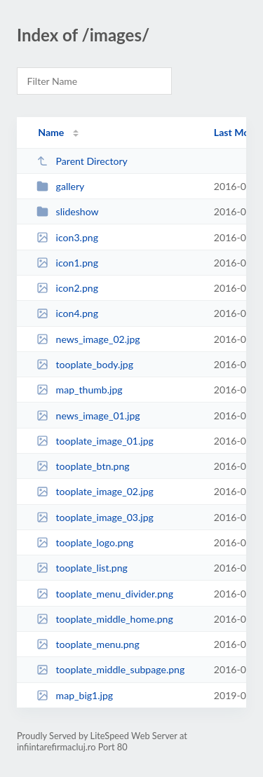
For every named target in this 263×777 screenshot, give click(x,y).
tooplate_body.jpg (84, 364)
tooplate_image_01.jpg (95, 441)
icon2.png (67, 288)
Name (51, 132)
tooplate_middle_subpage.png (110, 669)
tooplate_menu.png (88, 644)
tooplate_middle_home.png (104, 619)
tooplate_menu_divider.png (104, 594)
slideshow (67, 211)
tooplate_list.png (82, 568)
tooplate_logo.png (84, 542)
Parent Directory (82, 161)
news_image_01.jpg (88, 415)
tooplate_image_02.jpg (95, 491)
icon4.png (67, 313)
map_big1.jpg (74, 695)
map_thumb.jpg (79, 390)
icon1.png (67, 263)
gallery (60, 186)
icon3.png (67, 237)
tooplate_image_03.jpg (95, 517)
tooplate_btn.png (83, 466)
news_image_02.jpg (88, 339)
